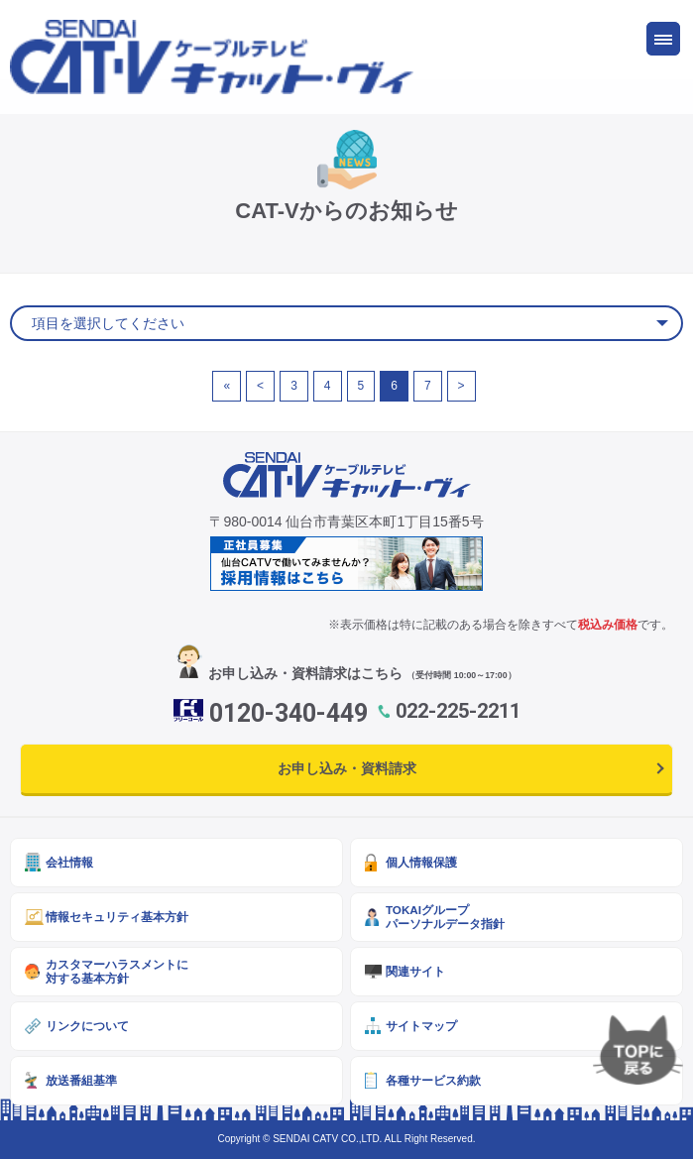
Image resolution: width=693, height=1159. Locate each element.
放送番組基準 (81, 1080)
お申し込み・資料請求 (347, 768)
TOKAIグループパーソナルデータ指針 (445, 916)
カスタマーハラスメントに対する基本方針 (117, 971)
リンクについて (87, 1025)
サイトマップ (421, 1025)
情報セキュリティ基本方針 (117, 916)
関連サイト (415, 971)
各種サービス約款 (433, 1080)
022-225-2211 (458, 711)
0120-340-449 (288, 713)
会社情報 (69, 862)
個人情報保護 (421, 862)
